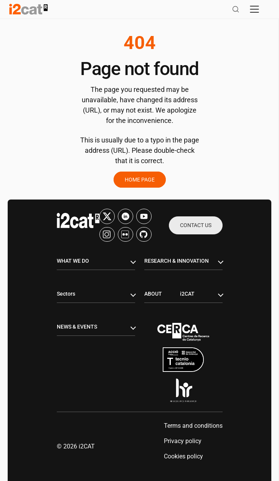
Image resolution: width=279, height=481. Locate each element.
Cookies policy (183, 456)
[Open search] (235, 9)
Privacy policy (182, 441)
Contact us (195, 225)
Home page (140, 180)
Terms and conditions (193, 425)
